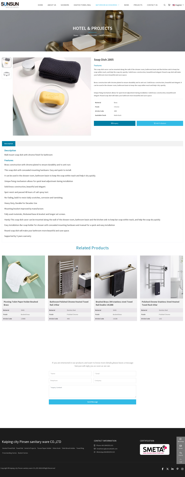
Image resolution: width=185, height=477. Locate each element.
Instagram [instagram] (182, 469)
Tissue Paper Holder (44, 448)
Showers (65, 5)
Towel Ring (80, 448)
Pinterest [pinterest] (177, 469)
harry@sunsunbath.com (109, 449)
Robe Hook (57, 448)
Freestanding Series (9, 453)
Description (8, 144)
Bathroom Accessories (106, 5)
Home (40, 5)
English (177, 5)
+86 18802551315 (107, 445)
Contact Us (152, 5)
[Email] (114, 373)
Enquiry (114, 123)
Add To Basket (160, 123)
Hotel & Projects (30, 448)
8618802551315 (109, 452)
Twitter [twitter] (167, 469)
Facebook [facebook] (162, 469)
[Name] (70, 373)
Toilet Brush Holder (68, 448)
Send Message (92, 402)
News (126, 5)
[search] (164, 5)
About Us (52, 5)
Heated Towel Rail (82, 5)
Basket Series (23, 453)
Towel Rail (19, 448)
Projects (138, 5)
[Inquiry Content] (92, 391)
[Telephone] (70, 380)
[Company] (114, 380)
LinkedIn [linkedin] (172, 469)
